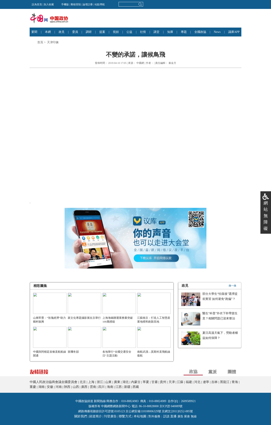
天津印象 (53, 42)
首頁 (40, 42)
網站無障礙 (266, 216)
